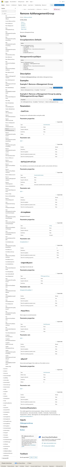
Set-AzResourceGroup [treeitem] (10, 251)
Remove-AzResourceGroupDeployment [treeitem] (10, 165)
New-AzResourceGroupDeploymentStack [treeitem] (10, 68)
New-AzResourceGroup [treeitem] (10, 59)
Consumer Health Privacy (35, 466)
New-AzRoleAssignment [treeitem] (10, 80)
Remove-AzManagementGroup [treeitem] (10, 129)
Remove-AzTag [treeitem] (8, 193)
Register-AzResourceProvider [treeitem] (9, 119)
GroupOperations (24, 242)
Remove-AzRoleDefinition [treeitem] (10, 186)
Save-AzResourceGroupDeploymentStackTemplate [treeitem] (10, 222)
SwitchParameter (46, 124)
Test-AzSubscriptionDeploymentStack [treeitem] (11, 329)
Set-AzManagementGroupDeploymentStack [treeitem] (11, 246)
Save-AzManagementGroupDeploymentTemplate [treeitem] (11, 217)
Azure (25, 9)
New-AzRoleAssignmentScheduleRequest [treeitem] (11, 84)
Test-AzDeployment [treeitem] (9, 303)
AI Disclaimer (3, 466)
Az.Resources (39, 9)
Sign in (63, 1)
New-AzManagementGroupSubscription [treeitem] (11, 49)
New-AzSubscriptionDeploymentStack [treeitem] (11, 97)
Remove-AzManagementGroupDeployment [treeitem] (11, 134)
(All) (21, 141)
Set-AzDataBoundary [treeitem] (10, 242)
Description (23, 23)
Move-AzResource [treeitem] (9, 23)
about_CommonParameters (26, 416)
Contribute (22, 466)
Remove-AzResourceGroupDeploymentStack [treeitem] (10, 171)
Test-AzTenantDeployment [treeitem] (11, 332)
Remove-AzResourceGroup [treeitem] (9, 161)
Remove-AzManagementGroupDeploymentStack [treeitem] (11, 139)
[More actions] (62, 9)
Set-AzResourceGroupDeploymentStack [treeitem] (10, 256)
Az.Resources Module (28, 17)
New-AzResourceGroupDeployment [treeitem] (10, 63)
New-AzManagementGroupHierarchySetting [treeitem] (11, 44)
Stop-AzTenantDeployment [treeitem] (10, 300)
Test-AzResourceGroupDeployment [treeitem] (10, 318)
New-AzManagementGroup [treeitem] (10, 28)
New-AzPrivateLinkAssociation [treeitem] (10, 54)
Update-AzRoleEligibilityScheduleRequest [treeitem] (10, 362)
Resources (45, 9)
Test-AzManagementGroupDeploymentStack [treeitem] (11, 313)
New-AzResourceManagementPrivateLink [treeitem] (11, 76)
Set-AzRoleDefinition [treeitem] (9, 264)
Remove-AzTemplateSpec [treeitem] (10, 196)
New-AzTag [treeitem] (8, 100)
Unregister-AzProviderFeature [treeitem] (9, 335)
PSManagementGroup (45, 276)
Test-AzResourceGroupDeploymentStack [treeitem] (10, 324)
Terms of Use (45, 466)
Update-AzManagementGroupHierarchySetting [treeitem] (11, 352)
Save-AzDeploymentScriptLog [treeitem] (10, 203)
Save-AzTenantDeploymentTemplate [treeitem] (10, 238)
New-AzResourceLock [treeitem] (10, 72)
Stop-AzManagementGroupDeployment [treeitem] (11, 280)
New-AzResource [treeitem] (9, 57)
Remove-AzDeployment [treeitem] (10, 122)
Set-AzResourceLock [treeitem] (9, 259)
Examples (23, 25)
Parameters (24, 27)
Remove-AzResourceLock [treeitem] (10, 174)
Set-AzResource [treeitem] (9, 249)
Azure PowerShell (31, 9)
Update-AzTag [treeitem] (8, 366)
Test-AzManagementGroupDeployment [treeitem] (11, 307)
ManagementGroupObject (26, 290)
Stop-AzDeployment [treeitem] (9, 276)
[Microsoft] (2, 2)
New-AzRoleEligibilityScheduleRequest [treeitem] (10, 91)
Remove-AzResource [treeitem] (9, 157)
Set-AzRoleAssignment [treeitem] (10, 261)
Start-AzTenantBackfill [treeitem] (10, 274)
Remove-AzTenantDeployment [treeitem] (10, 199)
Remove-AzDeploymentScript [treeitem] (9, 125)
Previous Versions (11, 466)
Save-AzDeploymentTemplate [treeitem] (10, 206)
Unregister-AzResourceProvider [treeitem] (9, 343)
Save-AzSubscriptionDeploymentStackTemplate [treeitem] (11, 233)
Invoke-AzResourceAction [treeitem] (10, 21)
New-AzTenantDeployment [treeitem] (10, 106)
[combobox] (9, 11)
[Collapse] (15, 8)
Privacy (26, 466)
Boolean (22, 430)
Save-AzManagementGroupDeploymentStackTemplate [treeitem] (11, 211)
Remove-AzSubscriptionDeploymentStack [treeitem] (11, 190)
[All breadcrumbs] (21, 9)
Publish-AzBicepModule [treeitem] (10, 109)
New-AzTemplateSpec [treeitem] (10, 102)
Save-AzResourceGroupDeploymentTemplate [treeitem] (10, 227)
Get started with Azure (59, 5)
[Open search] (60, 2)
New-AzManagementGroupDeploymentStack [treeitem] (11, 39)
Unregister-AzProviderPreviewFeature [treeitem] (10, 339)
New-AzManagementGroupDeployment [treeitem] (11, 33)
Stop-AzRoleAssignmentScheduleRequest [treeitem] (11, 291)
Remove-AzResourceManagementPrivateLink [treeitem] (11, 178)
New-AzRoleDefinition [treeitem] (10, 87)
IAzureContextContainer (38, 175)
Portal (52, 5)
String (50, 225)
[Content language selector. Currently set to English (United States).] (6, 463)
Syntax (23, 22)
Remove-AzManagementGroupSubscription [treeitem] (11, 150)
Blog (16, 466)
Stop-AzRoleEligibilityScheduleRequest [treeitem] (10, 296)
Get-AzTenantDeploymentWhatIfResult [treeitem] (10, 17)
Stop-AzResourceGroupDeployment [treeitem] (10, 285)
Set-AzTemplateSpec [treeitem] (9, 271)
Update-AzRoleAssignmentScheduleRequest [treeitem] (11, 357)
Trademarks (51, 466)
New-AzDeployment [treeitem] (9, 25)
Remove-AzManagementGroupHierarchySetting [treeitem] (11, 145)
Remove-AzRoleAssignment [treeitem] (9, 183)
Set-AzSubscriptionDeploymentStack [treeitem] (11, 268)
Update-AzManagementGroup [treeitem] (10, 347)
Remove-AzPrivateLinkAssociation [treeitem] (10, 154)
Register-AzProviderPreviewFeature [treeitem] (10, 115)
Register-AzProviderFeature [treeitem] (9, 112)
